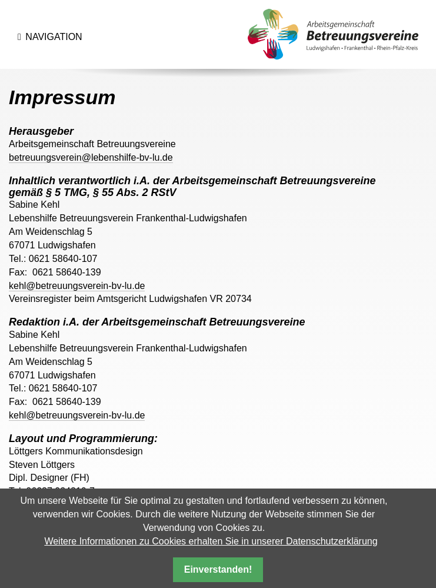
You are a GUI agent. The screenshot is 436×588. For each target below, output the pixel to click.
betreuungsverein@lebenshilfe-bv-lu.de (91, 157)
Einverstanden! (218, 569)
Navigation (58, 41)
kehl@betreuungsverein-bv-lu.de (77, 286)
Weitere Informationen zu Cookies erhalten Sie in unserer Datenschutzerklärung (210, 541)
